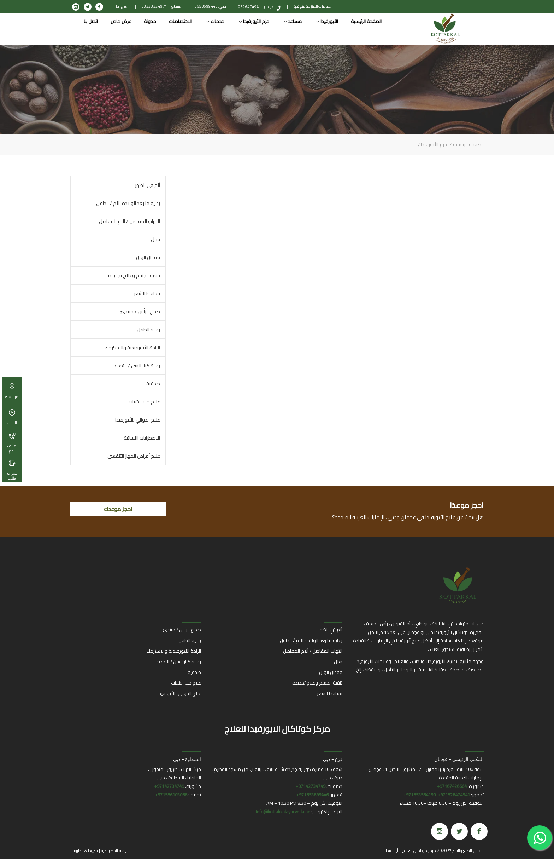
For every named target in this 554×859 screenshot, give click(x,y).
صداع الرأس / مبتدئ (140, 311)
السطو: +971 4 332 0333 (162, 6)
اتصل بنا (91, 21)
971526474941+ (454, 794)
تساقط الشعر (147, 293)
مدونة (150, 21)
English (123, 6)
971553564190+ (419, 794)
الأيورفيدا (327, 21)
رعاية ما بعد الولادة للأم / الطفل (128, 203)
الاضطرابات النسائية (142, 437)
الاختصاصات (180, 21)
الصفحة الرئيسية (366, 21)
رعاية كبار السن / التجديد (137, 365)
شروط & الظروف (84, 850)
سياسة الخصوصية (115, 850)
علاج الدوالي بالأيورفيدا (137, 419)
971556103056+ (171, 794)
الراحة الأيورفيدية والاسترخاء (132, 347)
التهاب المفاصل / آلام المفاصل (129, 221)
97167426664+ (452, 786)
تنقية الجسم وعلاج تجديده (134, 275)
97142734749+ (310, 786)
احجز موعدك (118, 509)
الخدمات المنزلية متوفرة (313, 6)
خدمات (215, 21)
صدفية (153, 383)
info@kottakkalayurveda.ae (283, 811)
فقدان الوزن (148, 257)
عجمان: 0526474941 (256, 6)
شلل (155, 239)
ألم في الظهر (147, 185)
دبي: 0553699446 (210, 6)
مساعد (293, 21)
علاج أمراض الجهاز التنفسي (133, 455)
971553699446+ (312, 794)
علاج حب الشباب (144, 401)
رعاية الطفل (148, 329)
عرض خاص (121, 21)
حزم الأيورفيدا (254, 21)
